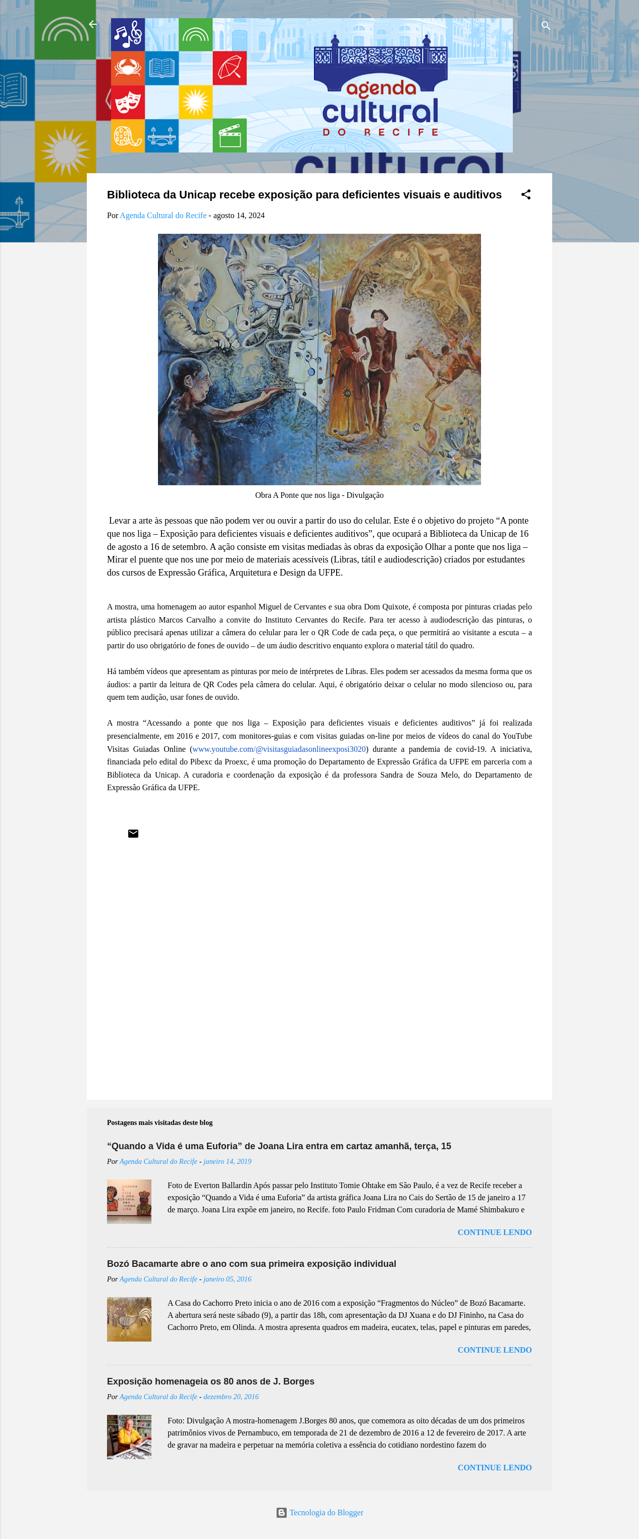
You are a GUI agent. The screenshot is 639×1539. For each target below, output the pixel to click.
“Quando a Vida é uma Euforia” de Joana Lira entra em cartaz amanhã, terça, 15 (279, 1146)
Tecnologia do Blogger (319, 1512)
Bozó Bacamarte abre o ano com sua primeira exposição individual (251, 1264)
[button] (526, 196)
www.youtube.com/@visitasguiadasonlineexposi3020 (278, 749)
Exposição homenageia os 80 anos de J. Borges (210, 1381)
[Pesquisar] (546, 27)
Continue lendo (495, 1232)
